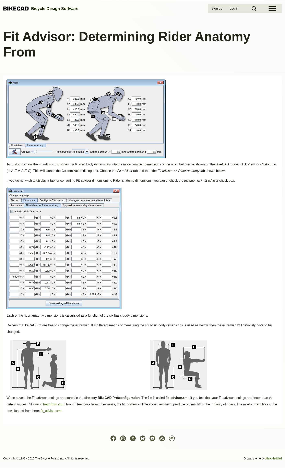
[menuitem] (217, 8)
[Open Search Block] (254, 8)
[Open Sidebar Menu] (272, 8)
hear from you (53, 404)
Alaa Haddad (273, 458)
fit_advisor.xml (51, 411)
